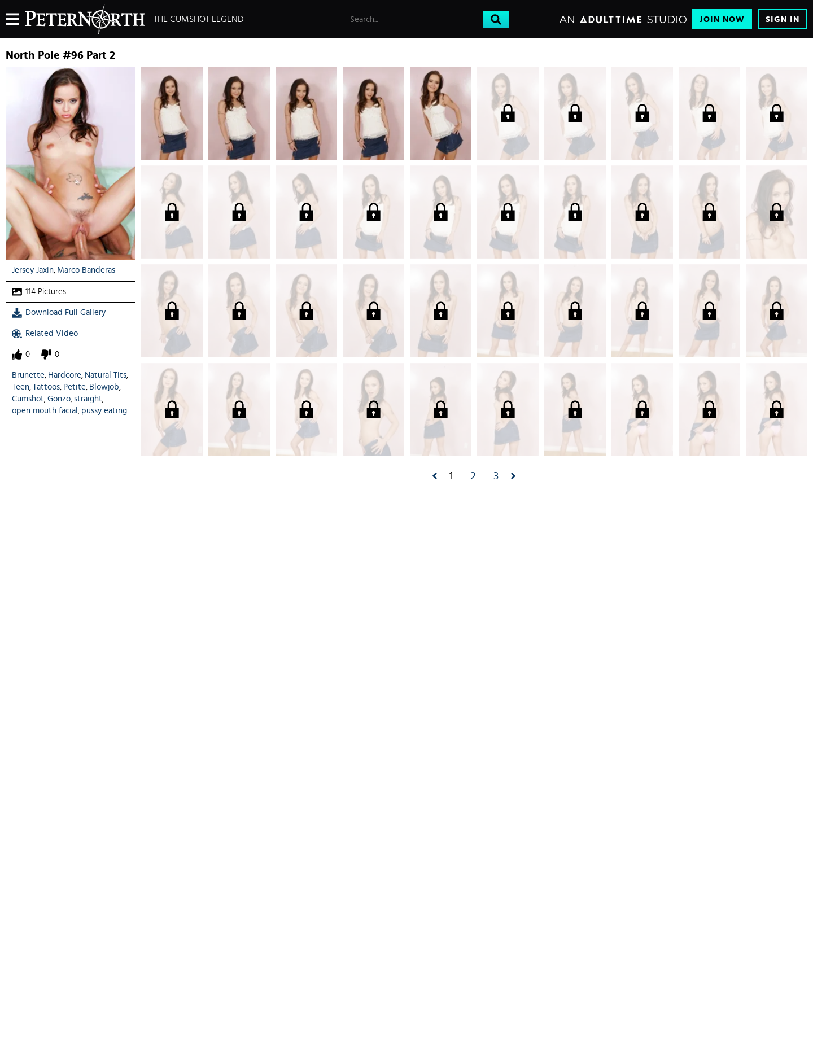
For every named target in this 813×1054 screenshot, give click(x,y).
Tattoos (46, 387)
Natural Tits (105, 375)
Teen (20, 387)
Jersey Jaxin (33, 270)
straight (88, 399)
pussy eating (104, 410)
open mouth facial (45, 410)
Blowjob (104, 387)
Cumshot (28, 399)
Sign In (782, 19)
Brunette (28, 375)
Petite (74, 387)
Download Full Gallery (59, 313)
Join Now (722, 19)
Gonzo (59, 399)
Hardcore (64, 375)
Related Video (45, 334)
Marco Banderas (86, 270)
